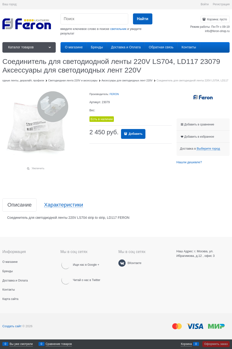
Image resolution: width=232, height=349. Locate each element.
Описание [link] (19, 205)
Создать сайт (12, 326)
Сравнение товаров (59, 344)
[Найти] (142, 19)
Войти (205, 4)
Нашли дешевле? (189, 162)
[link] (208, 149)
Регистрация (221, 4)
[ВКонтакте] (122, 263)
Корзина (186, 344)
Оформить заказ (216, 344)
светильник (118, 29)
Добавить (135, 133)
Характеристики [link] (63, 205)
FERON (114, 94)
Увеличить (38, 168)
